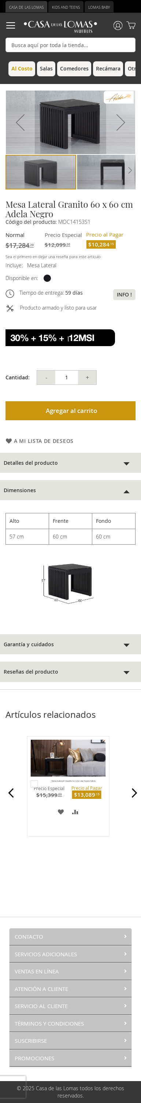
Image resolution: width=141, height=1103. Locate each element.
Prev (8, 797)
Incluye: (15, 265)
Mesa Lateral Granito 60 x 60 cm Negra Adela (73, 781)
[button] (20, 122)
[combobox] (70, 45)
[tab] (70, 463)
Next (132, 797)
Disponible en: (21, 278)
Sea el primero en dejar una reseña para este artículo (52, 256)
